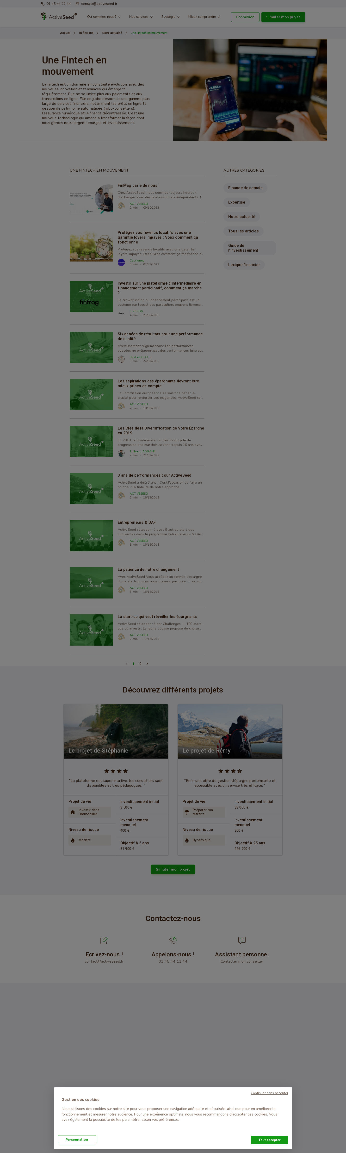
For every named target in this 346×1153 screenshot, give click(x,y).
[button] (269, 1092)
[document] (173, 1112)
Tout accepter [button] (270, 1140)
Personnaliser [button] (77, 1139)
